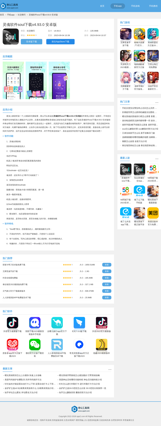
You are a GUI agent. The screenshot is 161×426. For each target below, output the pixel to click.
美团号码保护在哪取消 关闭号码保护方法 (23, 379)
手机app (118, 6)
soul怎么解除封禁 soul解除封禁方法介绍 (140, 129)
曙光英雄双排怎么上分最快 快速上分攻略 (23, 375)
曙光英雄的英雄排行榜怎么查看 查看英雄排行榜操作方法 (140, 116)
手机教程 (153, 6)
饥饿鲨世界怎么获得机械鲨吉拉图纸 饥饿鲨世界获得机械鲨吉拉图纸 (140, 112)
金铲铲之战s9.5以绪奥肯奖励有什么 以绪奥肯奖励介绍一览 (31, 388)
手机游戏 (135, 6)
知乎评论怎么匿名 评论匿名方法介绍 (21, 392)
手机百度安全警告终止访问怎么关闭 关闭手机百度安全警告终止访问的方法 (140, 108)
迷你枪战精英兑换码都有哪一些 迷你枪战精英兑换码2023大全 (140, 120)
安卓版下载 (31, 41)
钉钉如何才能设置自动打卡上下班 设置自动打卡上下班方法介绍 (31, 384)
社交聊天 (22, 15)
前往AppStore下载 (60, 41)
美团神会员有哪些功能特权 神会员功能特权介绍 (80, 379)
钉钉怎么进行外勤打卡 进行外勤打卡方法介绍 (79, 384)
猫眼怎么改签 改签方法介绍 (134, 141)
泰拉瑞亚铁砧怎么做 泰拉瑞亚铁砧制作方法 (140, 145)
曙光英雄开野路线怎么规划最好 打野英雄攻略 (79, 375)
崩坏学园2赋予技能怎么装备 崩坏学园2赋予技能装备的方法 (140, 125)
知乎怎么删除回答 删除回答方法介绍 (75, 392)
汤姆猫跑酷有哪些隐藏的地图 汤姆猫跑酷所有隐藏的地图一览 (140, 137)
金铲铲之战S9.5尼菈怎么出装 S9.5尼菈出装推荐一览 (82, 388)
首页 (102, 6)
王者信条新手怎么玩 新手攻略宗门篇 (138, 133)
